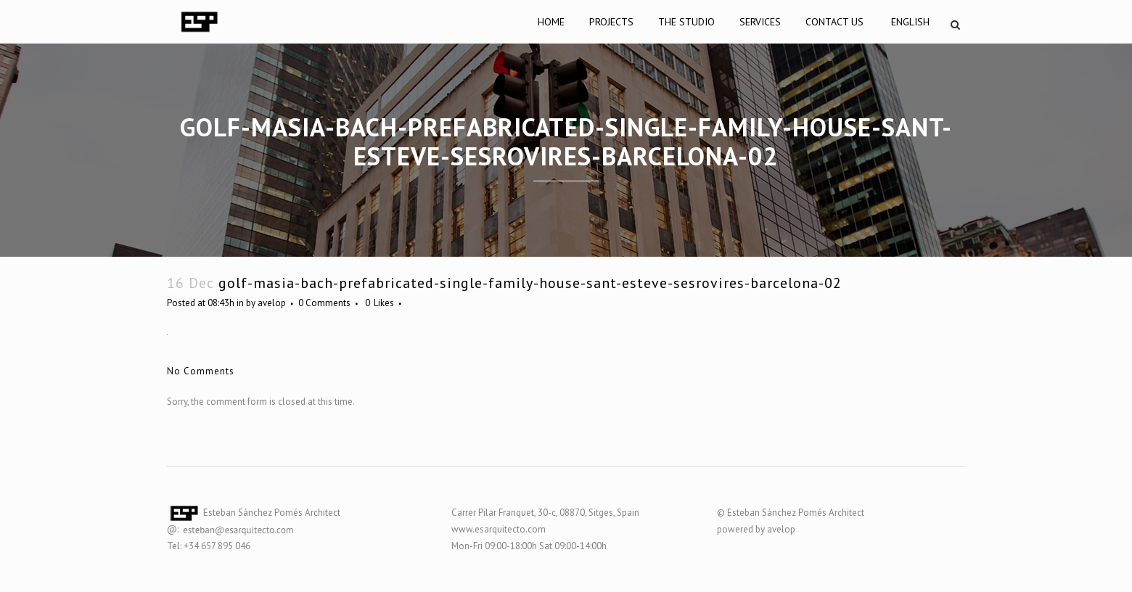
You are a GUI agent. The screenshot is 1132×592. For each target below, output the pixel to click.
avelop (272, 303)
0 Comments (324, 303)
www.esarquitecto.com (498, 529)
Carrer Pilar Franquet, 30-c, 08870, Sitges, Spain (545, 512)
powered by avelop (756, 529)
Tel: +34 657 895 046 (208, 546)
